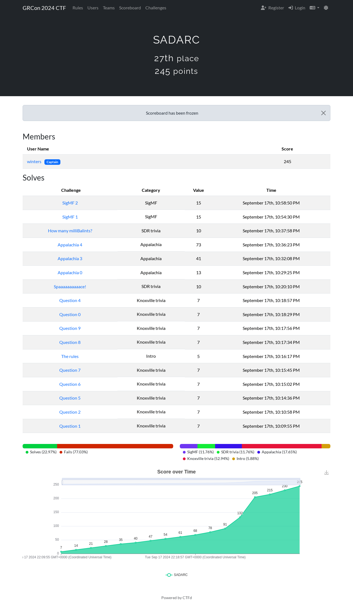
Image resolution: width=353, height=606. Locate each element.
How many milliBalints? (70, 230)
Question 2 (70, 411)
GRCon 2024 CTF (44, 7)
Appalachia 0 (70, 272)
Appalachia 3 (70, 258)
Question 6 (70, 384)
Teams (109, 7)
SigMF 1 (70, 216)
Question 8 (70, 342)
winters (34, 161)
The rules (70, 356)
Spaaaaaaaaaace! (70, 286)
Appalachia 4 (70, 244)
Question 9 (70, 328)
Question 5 (70, 397)
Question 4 (70, 300)
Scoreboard (130, 7)
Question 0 (70, 314)
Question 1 (70, 426)
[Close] (323, 113)
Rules (78, 7)
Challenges (155, 7)
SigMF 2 (70, 202)
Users (92, 7)
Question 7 (70, 370)
